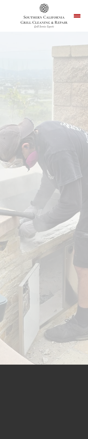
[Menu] (77, 16)
